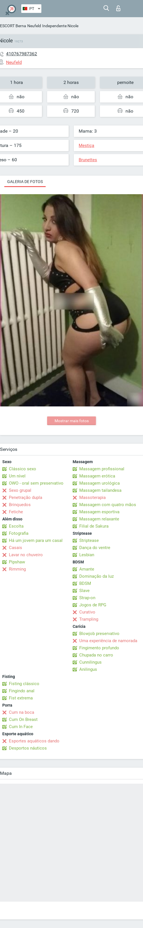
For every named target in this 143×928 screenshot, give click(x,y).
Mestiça (86, 145)
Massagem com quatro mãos (107, 504)
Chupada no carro (96, 655)
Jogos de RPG (92, 604)
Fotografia (18, 533)
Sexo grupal (20, 490)
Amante (86, 569)
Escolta (16, 526)
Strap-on (87, 597)
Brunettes (88, 159)
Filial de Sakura (94, 526)
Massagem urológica (99, 483)
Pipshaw (17, 562)
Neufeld (34, 25)
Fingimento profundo (99, 647)
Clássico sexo (22, 468)
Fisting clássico (24, 683)
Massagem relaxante (99, 519)
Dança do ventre (94, 547)
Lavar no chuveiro (26, 554)
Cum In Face (21, 726)
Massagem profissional (101, 468)
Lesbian (86, 554)
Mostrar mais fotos (72, 420)
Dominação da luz (96, 576)
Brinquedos (20, 504)
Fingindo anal (21, 690)
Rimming (17, 569)
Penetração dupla (25, 497)
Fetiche (16, 511)
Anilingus (88, 669)
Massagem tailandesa (100, 490)
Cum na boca (21, 712)
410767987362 (21, 53)
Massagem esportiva (99, 511)
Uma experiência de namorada (108, 640)
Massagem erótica (97, 476)
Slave (84, 590)
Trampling (88, 619)
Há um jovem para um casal (36, 540)
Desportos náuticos (28, 748)
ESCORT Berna (13, 25)
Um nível (17, 476)
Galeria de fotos (25, 181)
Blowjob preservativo (99, 633)
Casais (15, 547)
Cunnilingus (90, 662)
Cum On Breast (23, 719)
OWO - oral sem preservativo (36, 483)
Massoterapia (92, 497)
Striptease (89, 540)
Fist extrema (21, 698)
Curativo (87, 612)
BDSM (85, 583)
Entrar (118, 8)
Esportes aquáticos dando (34, 741)
